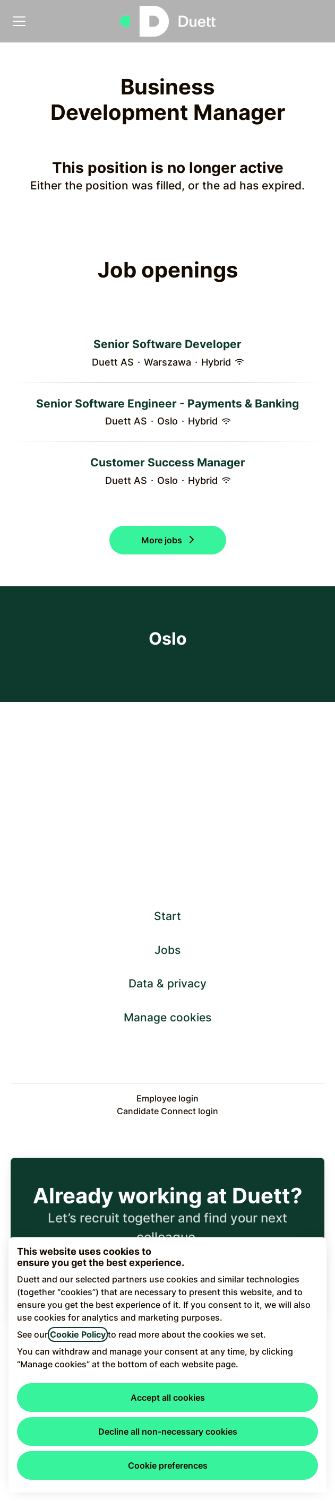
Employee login (167, 1098)
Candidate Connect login (167, 1111)
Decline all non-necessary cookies (167, 1431)
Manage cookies (167, 1017)
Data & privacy (167, 983)
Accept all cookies (168, 1397)
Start (167, 916)
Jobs (167, 950)
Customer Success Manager (167, 462)
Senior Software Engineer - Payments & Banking (167, 403)
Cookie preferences (168, 1465)
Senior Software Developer (167, 344)
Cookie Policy (78, 1334)
